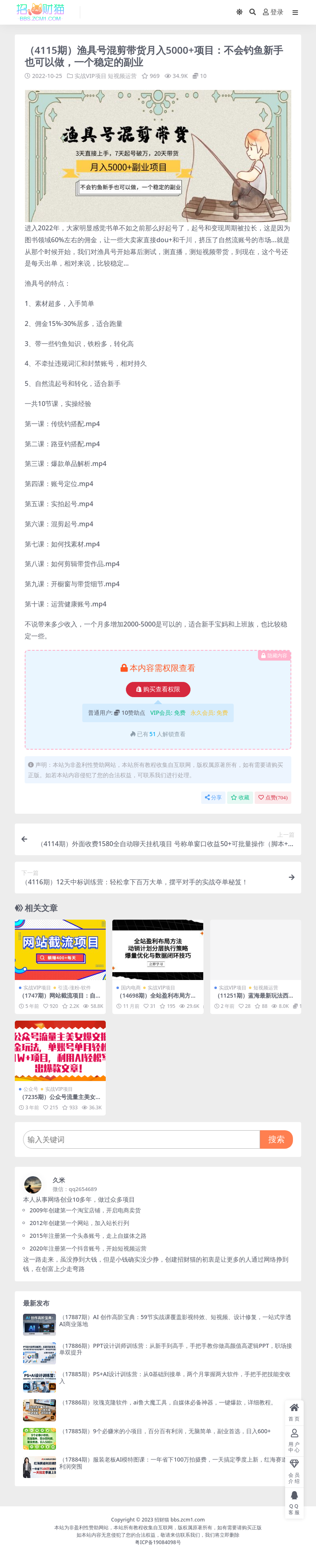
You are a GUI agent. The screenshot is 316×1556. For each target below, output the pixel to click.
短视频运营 (122, 76)
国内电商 (131, 987)
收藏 (240, 797)
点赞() (273, 797)
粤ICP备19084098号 (158, 1542)
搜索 (276, 1138)
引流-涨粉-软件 (74, 987)
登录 (273, 12)
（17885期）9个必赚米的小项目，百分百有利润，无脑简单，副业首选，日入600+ (165, 1430)
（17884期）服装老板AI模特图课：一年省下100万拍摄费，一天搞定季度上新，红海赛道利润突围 (173, 1462)
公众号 (30, 1088)
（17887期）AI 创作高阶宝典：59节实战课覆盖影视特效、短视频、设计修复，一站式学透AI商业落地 (175, 1320)
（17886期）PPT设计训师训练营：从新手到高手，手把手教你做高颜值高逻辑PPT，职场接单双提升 (175, 1348)
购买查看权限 (158, 689)
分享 (213, 797)
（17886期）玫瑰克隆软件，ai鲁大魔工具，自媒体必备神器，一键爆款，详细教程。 (167, 1402)
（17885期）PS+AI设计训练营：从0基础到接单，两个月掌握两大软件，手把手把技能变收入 (174, 1377)
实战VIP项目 (90, 76)
